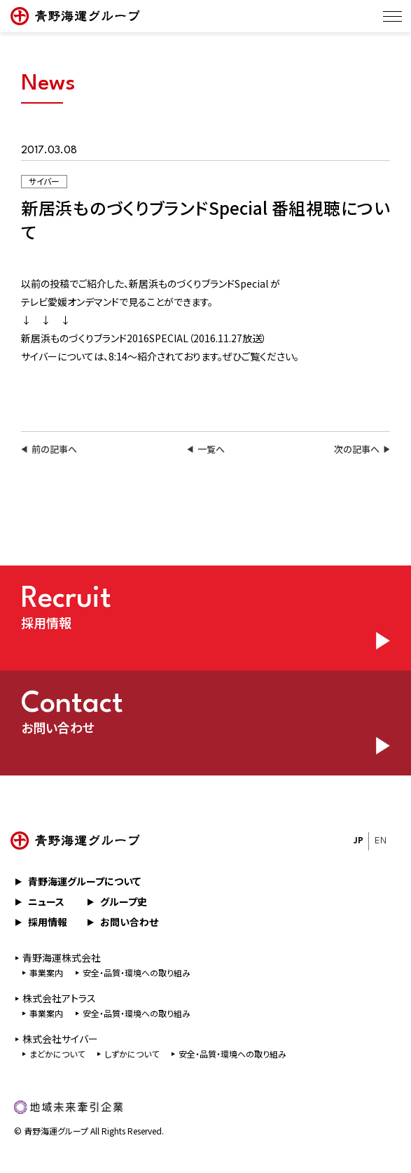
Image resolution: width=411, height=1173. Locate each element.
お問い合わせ (129, 922)
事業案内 (46, 972)
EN (380, 840)
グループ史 (123, 901)
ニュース (46, 901)
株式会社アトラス (59, 998)
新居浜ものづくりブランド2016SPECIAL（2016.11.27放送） (144, 338)
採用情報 (47, 922)
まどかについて (57, 1054)
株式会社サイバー (60, 1039)
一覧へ (211, 449)
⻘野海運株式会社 (61, 957)
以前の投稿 (45, 283)
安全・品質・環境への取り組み (136, 972)
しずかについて (131, 1054)
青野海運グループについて (84, 881)
